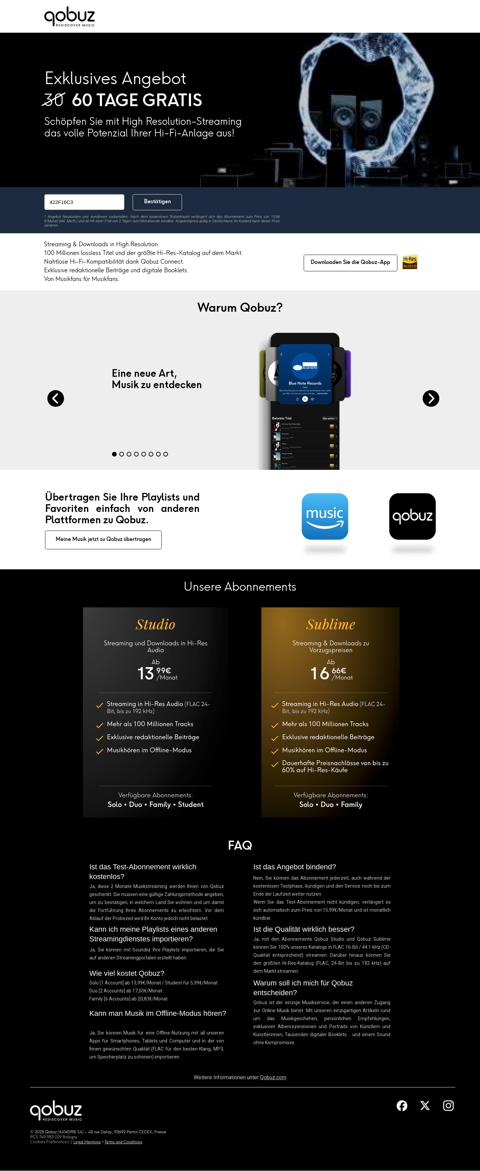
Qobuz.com (273, 1077)
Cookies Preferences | (51, 1142)
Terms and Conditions (123, 1142)
